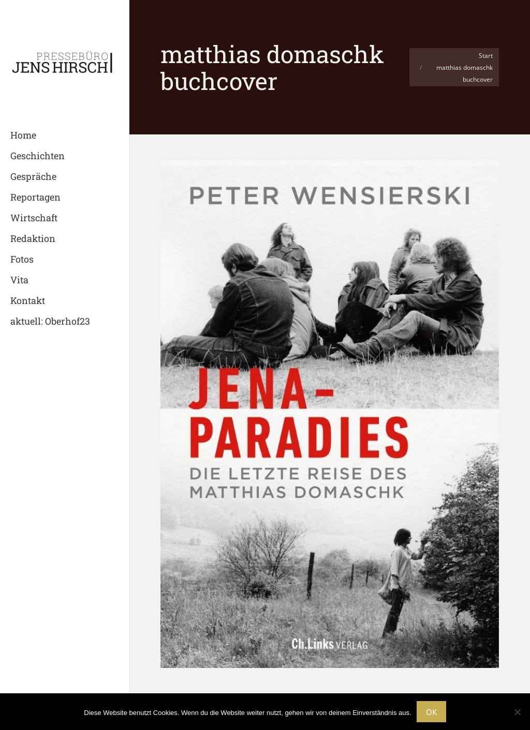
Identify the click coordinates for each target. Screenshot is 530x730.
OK (431, 712)
